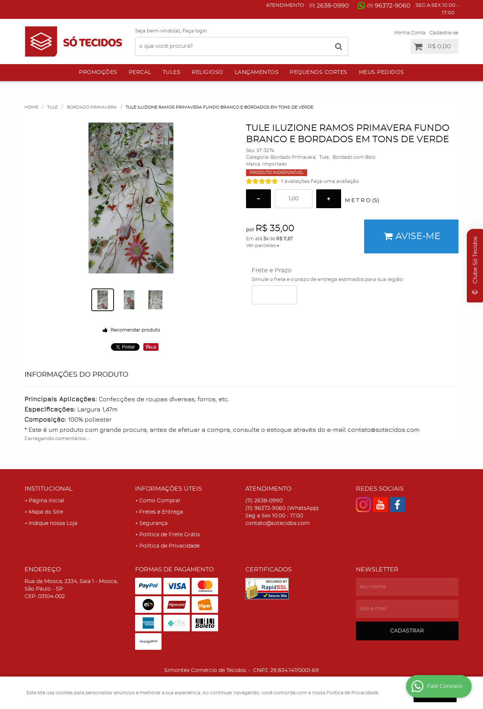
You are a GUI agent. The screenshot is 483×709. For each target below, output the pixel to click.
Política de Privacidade (169, 546)
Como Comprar (160, 500)
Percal (140, 72)
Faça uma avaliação (335, 181)
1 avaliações (295, 181)
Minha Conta (410, 33)
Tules (172, 72)
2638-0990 (329, 6)
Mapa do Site (46, 512)
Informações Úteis (168, 489)
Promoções (98, 72)
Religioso (207, 72)
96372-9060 (389, 6)
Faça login (194, 31)
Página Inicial (46, 500)
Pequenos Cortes (319, 72)
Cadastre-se (443, 33)
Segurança (153, 523)
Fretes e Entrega (161, 512)
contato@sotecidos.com (277, 523)
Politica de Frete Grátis (169, 534)
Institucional (48, 489)
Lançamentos (257, 72)
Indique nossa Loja (53, 523)
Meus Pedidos (381, 72)
